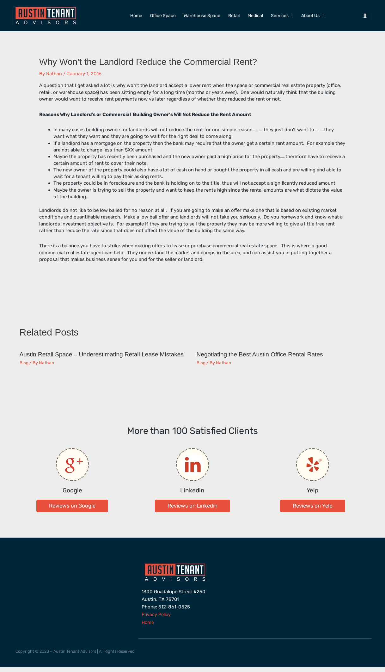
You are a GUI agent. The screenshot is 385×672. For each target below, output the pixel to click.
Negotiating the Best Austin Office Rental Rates (263, 354)
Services (282, 16)
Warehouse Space (202, 15)
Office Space (163, 15)
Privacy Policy (157, 620)
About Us (312, 16)
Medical (255, 15)
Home (136, 15)
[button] (365, 15)
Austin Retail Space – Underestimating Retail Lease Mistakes (92, 357)
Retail (234, 15)
